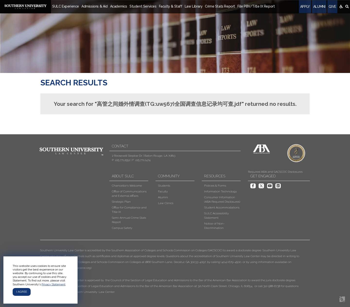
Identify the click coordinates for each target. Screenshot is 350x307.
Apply (305, 7)
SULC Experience (65, 6)
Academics (118, 6)
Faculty (163, 191)
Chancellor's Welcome (127, 185)
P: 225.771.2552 (121, 160)
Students (164, 185)
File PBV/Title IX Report (256, 6)
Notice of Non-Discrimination (214, 226)
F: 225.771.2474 (141, 160)
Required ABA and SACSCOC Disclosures (275, 171)
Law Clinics (165, 203)
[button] (171, 271)
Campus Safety (122, 228)
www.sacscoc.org (79, 268)
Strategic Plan (121, 201)
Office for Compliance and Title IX (129, 210)
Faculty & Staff (170, 6)
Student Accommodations (221, 207)
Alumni (319, 7)
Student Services (143, 6)
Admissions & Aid (94, 6)
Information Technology (220, 191)
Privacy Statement (53, 284)
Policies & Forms (215, 185)
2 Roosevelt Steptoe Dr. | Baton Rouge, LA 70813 (143, 155)
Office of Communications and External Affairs (129, 194)
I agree (21, 291)
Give (332, 7)
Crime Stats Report (220, 6)
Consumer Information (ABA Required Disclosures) (222, 199)
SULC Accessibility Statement (216, 215)
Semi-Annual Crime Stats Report (129, 220)
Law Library (194, 6)
